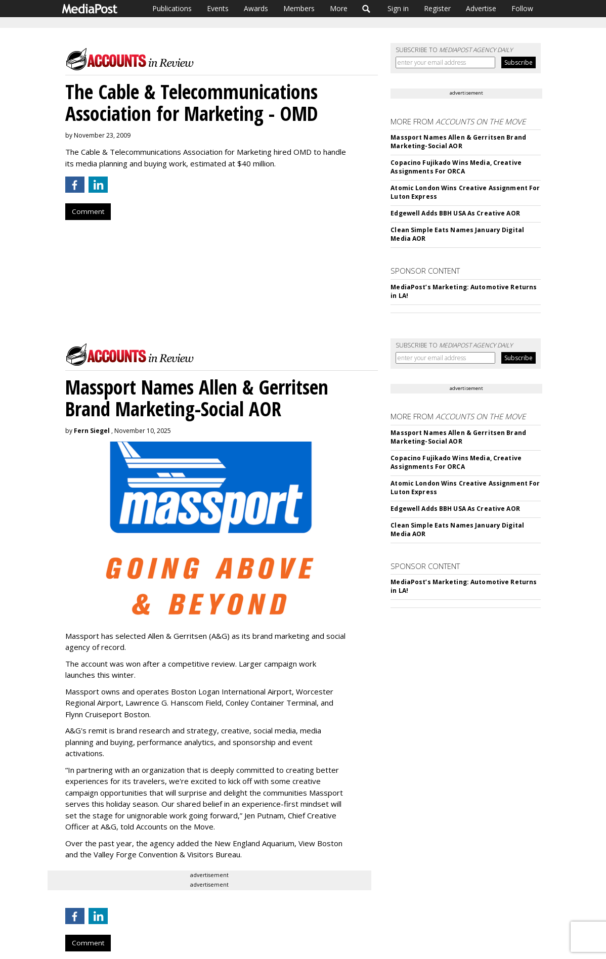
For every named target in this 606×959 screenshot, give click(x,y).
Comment (88, 211)
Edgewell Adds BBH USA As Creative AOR (455, 213)
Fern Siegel (92, 430)
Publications (172, 8)
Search (366, 8)
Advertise (481, 8)
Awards (256, 8)
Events (218, 8)
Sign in (398, 8)
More (339, 8)
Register (437, 8)
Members (299, 8)
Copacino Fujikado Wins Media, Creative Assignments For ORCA (456, 167)
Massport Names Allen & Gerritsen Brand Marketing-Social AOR (458, 141)
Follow (522, 8)
